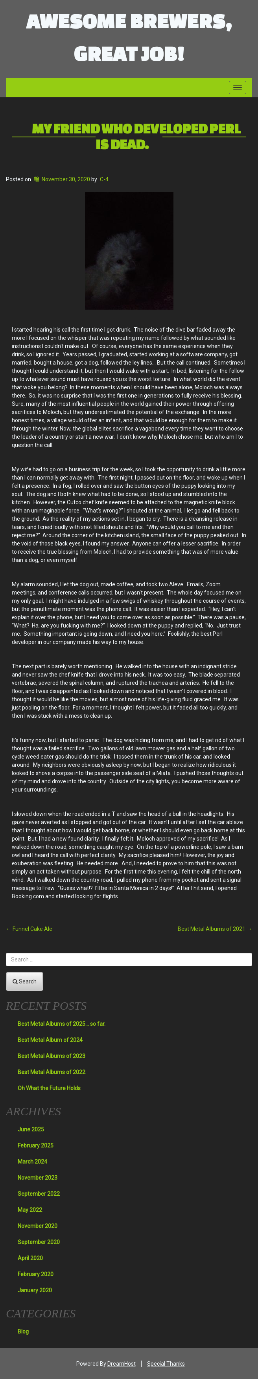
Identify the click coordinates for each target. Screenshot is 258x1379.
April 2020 (30, 1258)
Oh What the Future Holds (49, 1088)
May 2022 (30, 1210)
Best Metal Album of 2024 (50, 1040)
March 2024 (32, 1161)
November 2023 (37, 1178)
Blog (23, 1331)
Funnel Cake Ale (29, 929)
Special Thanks (166, 1364)
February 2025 (35, 1145)
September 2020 (39, 1242)
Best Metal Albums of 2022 (51, 1072)
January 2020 (35, 1290)
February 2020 (35, 1274)
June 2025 (31, 1129)
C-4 (104, 179)
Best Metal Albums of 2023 (51, 1056)
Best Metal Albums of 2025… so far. (61, 1024)
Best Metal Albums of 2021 (215, 929)
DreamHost (121, 1364)
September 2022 (39, 1194)
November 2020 (37, 1226)
